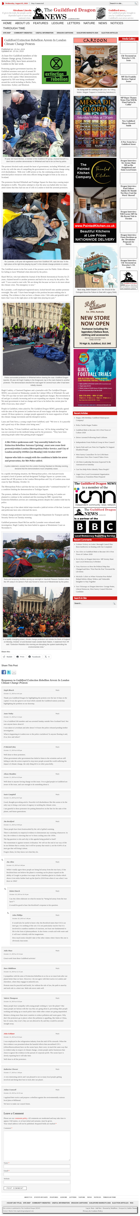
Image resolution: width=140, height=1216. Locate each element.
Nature (89, 23)
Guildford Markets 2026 (87, 33)
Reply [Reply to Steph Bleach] (57, 690)
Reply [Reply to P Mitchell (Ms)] (57, 747)
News (102, 23)
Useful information (44, 33)
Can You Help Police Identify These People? (92, 469)
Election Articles (110, 33)
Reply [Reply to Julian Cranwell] (57, 1089)
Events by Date (41, 1197)
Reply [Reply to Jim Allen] (57, 862)
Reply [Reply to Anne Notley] (57, 713)
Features (40, 23)
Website (7, 1179)
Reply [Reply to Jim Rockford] (57, 821)
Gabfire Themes (132, 1208)
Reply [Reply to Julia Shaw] (57, 950)
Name (6, 1163)
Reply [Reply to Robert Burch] (57, 891)
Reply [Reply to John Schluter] (57, 1033)
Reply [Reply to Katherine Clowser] (57, 1069)
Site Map (7, 33)
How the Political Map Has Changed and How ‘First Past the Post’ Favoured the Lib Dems (95, 569)
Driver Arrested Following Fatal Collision (91, 437)
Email (6, 1171)
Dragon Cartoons (65, 33)
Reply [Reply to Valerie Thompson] (57, 998)
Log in (88, 1208)
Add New (98, 1208)
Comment (8, 1128)
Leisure (58, 23)
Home (7, 23)
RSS (131, 1203)
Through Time (14, 28)
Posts (92, 1208)
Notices (116, 23)
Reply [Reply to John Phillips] (57, 915)
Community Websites (23, 33)
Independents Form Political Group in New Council (95, 442)
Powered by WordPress (110, 1208)
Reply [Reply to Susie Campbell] (57, 794)
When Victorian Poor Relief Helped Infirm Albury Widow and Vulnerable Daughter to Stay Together (94, 579)
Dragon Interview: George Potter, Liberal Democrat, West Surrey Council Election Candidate (95, 589)
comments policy (21, 1118)
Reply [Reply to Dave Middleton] (57, 968)
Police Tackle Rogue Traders (86, 425)
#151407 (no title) (14, 1203)
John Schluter (9, 1034)
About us (22, 23)
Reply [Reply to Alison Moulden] (57, 774)
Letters (73, 23)
